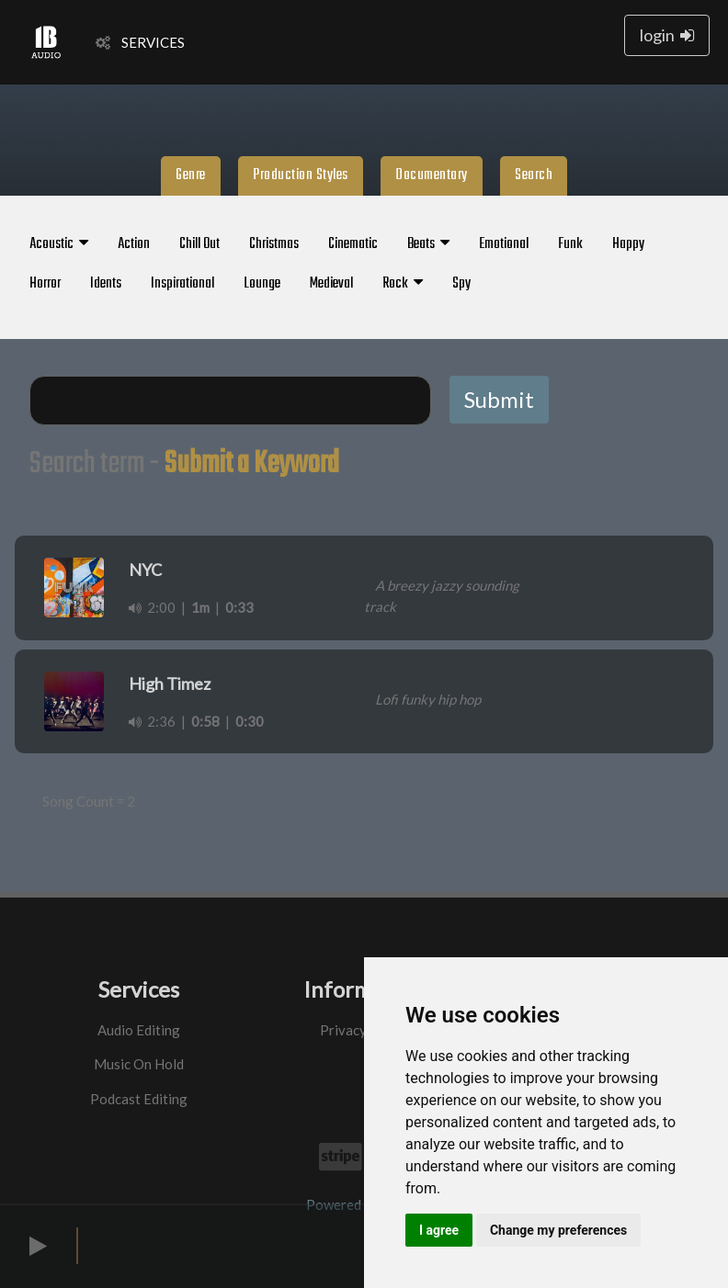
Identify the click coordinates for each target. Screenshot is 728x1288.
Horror (45, 284)
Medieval (331, 284)
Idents (105, 284)
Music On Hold (139, 1064)
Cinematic (353, 244)
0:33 (239, 607)
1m (200, 607)
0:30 (249, 721)
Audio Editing (138, 1030)
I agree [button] (439, 1230)
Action (134, 244)
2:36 (152, 721)
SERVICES (140, 42)
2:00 (152, 607)
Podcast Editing (139, 1098)
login (667, 35)
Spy (461, 284)
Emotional (504, 244)
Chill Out (199, 244)
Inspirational (182, 284)
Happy (628, 244)
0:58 (205, 721)
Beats (428, 244)
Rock (402, 284)
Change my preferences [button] (558, 1230)
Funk (570, 244)
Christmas (274, 244)
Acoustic (58, 244)
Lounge (262, 284)
